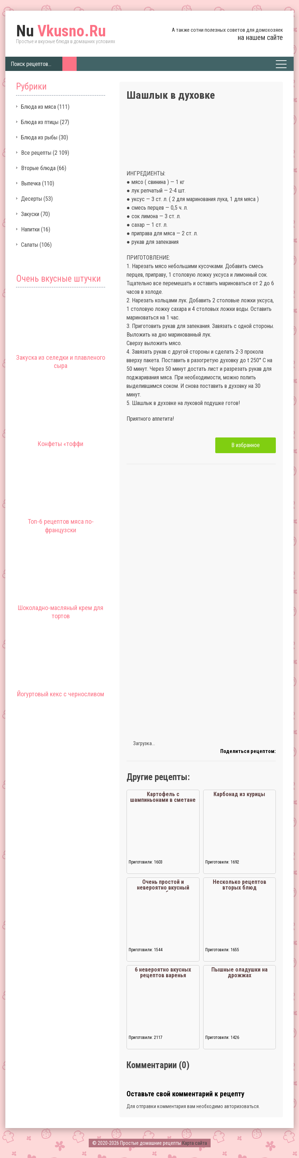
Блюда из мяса (38, 106)
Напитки (30, 229)
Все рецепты (36, 152)
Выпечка (31, 183)
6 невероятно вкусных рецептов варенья (163, 972)
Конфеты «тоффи (60, 443)
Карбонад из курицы (239, 794)
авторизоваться (241, 1106)
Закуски (30, 214)
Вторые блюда (38, 168)
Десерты (31, 198)
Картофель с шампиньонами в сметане (163, 797)
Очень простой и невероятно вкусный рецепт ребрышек (163, 887)
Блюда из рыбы (39, 137)
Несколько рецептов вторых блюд (239, 884)
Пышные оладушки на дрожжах (239, 972)
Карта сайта (194, 1143)
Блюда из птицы (39, 122)
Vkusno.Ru (61, 31)
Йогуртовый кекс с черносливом (60, 694)
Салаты (29, 244)
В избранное (245, 445)
